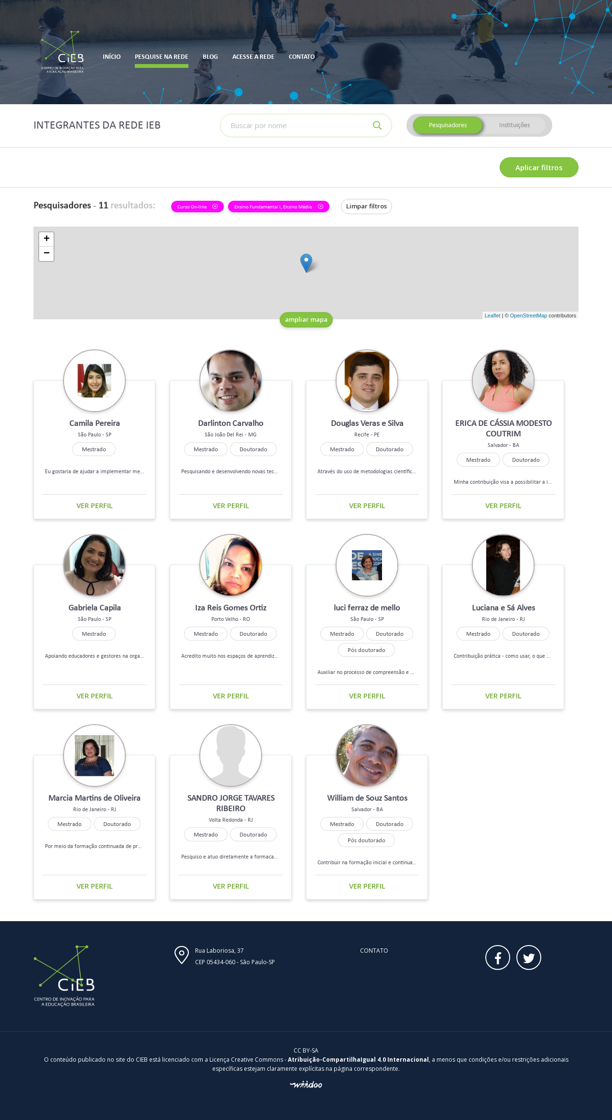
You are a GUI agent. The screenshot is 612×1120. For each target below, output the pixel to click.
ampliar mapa (306, 319)
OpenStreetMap (528, 315)
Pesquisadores (448, 125)
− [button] (47, 254)
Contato (374, 950)
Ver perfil (94, 505)
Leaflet (493, 315)
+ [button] (47, 239)
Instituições (514, 125)
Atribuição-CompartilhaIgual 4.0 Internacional (358, 1059)
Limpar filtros (366, 206)
